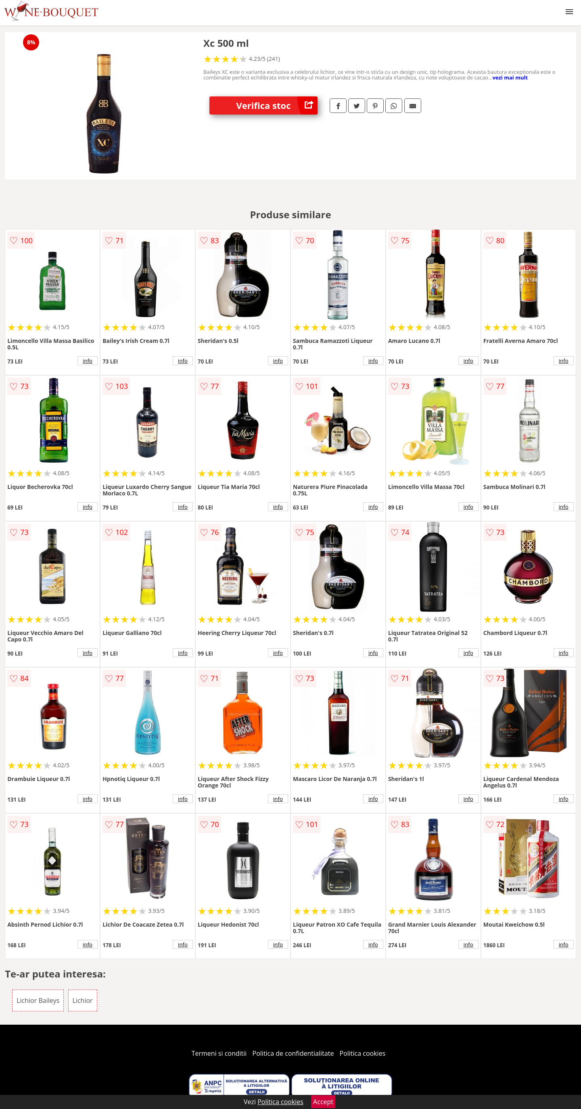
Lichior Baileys (38, 1000)
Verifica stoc (277, 105)
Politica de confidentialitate (293, 1053)
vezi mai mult (510, 77)
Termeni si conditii (219, 1053)
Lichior (83, 1000)
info (87, 360)
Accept (323, 1101)
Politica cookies (363, 1053)
